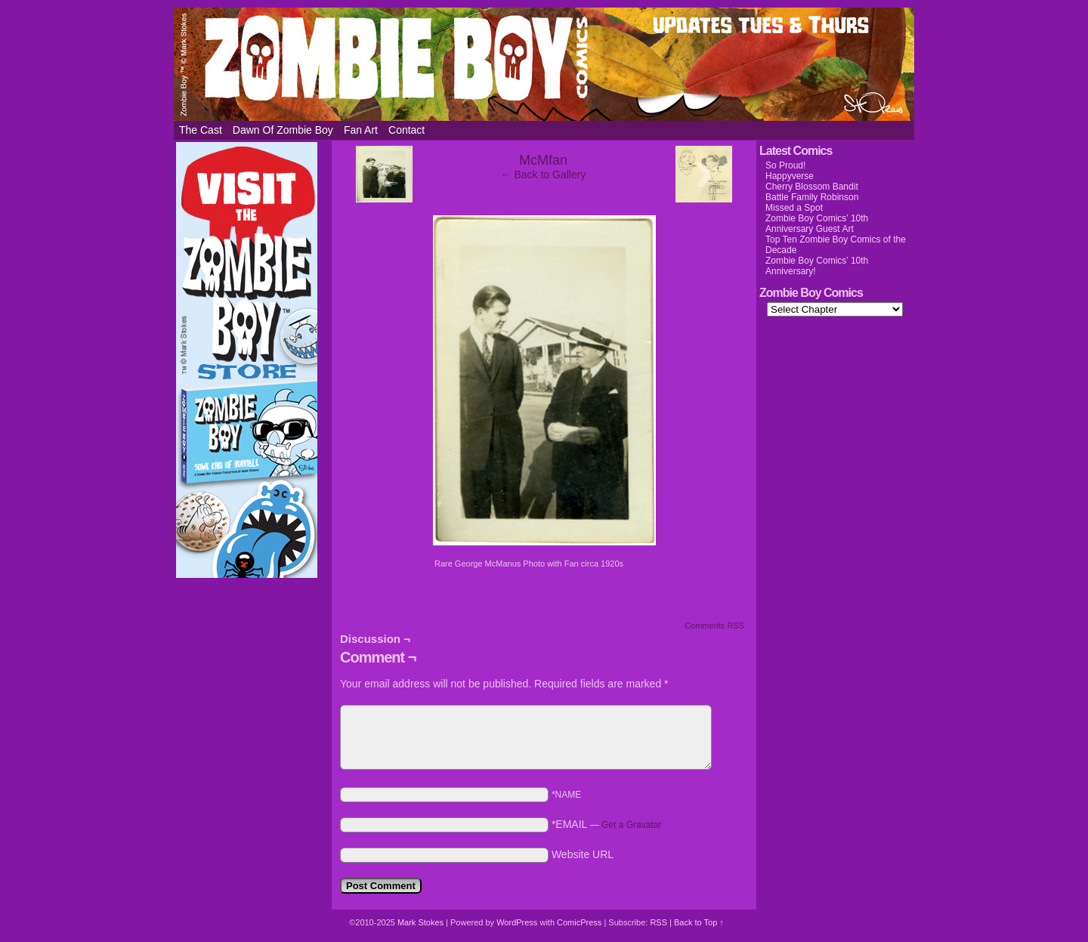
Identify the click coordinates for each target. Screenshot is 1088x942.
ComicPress (579, 922)
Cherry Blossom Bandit (811, 186)
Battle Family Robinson (811, 197)
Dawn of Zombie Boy (283, 130)
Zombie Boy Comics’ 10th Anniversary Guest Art (816, 223)
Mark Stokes (421, 922)
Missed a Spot (794, 207)
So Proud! (785, 165)
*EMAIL (607, 824)
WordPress (516, 922)
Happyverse (789, 176)
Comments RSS (714, 625)
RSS (658, 922)
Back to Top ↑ (699, 922)
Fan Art (361, 130)
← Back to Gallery (543, 174)
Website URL (583, 854)
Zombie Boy (544, 64)
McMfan (543, 160)
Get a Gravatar (631, 825)
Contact (406, 130)
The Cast (200, 130)
